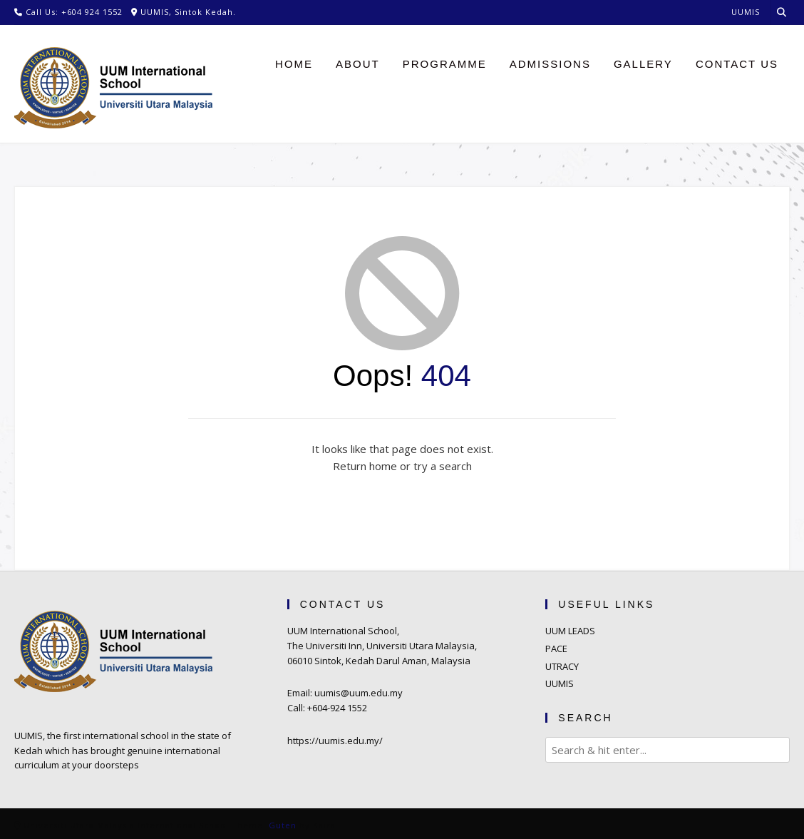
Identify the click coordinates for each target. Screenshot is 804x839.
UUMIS (559, 683)
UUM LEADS (570, 630)
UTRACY (562, 666)
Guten (283, 825)
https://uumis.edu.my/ (335, 740)
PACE (556, 648)
